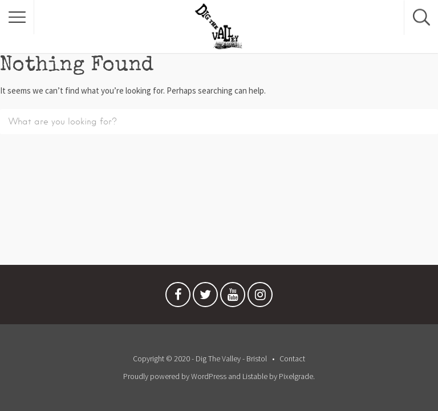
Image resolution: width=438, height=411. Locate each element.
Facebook (178, 297)
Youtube (232, 297)
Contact (292, 358)
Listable (254, 376)
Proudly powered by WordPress (174, 376)
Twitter (205, 297)
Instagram (260, 297)
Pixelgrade (296, 376)
